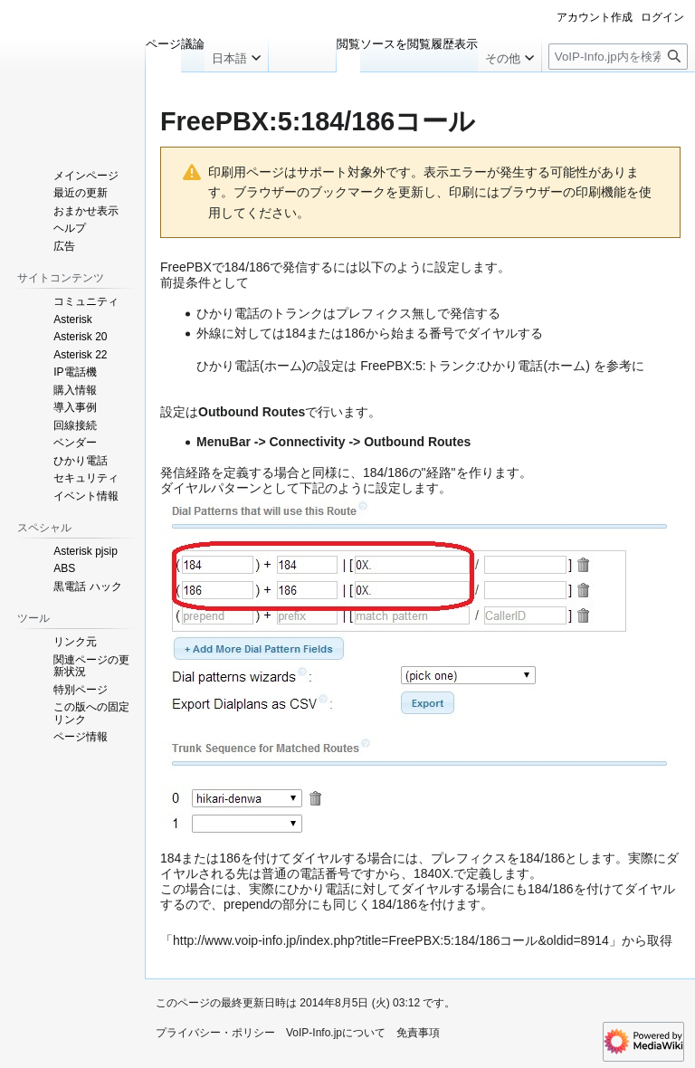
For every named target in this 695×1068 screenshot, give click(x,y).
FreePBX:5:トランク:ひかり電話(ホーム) (475, 365)
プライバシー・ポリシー (215, 1032)
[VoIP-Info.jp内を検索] (618, 56)
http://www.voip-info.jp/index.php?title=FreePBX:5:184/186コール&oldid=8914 (391, 940)
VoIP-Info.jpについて (336, 1032)
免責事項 (418, 1032)
